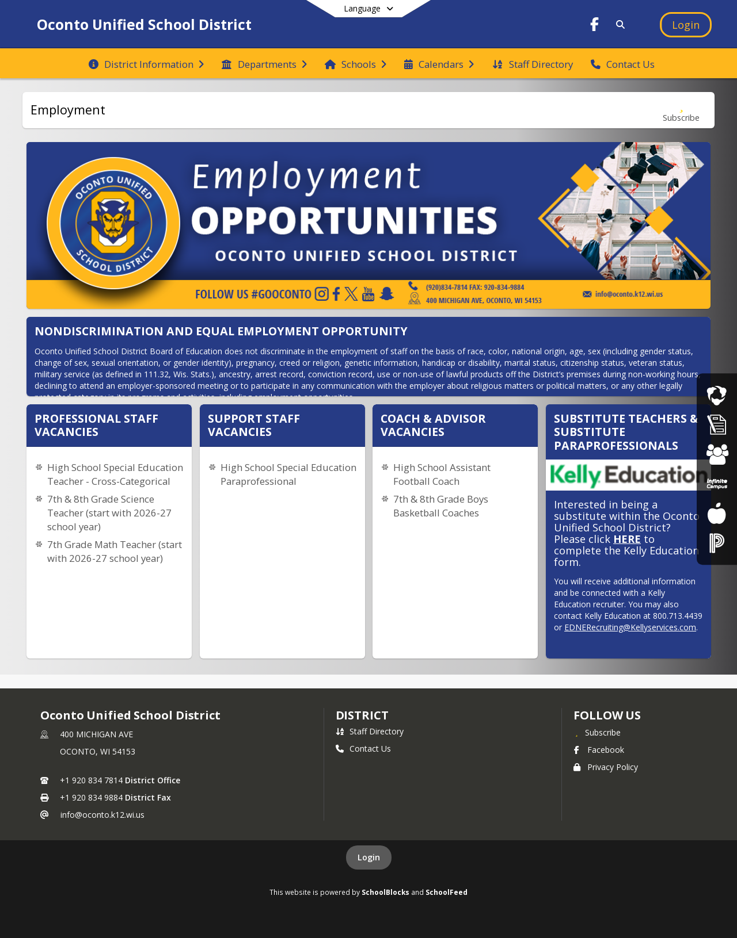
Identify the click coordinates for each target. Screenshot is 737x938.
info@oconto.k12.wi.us (102, 814)
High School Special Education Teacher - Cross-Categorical (115, 474)
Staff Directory (370, 731)
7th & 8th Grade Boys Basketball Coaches (440, 505)
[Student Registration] (716, 454)
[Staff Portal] (716, 543)
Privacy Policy (605, 766)
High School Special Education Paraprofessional (288, 474)
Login (369, 857)
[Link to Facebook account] (594, 26)
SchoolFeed (447, 892)
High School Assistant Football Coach (442, 474)
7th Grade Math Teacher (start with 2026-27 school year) (114, 551)
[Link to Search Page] (618, 24)
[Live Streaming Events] (716, 395)
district (362, 715)
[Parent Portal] (716, 484)
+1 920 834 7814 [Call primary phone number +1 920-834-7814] (91, 780)
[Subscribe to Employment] (681, 110)
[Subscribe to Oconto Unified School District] (597, 732)
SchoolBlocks (385, 892)
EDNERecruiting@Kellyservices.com (630, 627)
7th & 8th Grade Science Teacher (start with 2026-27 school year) (109, 512)
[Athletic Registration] (716, 425)
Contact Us (363, 748)
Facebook (598, 749)
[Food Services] (717, 513)
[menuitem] (146, 63)
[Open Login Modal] (686, 24)
